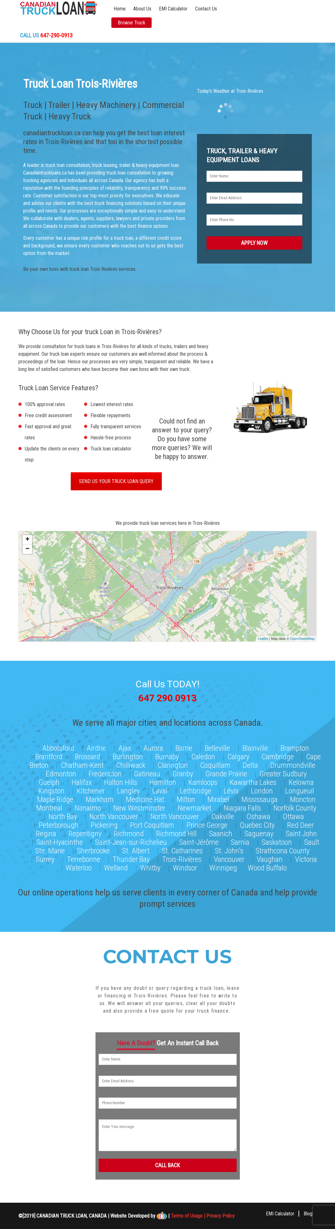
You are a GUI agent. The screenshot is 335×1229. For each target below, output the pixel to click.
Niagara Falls (242, 805)
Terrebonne (83, 856)
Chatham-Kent (82, 762)
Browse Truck (131, 23)
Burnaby (167, 754)
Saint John (301, 831)
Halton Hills (120, 779)
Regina (46, 831)
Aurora (153, 745)
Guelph (49, 779)
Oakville (222, 814)
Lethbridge (195, 788)
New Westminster (139, 805)
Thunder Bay (131, 856)
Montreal (49, 805)
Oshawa (258, 814)
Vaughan (270, 856)
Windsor (185, 865)
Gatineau (147, 771)
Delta (250, 762)
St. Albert (135, 848)
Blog (308, 1213)
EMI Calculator (173, 9)
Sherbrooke (93, 848)
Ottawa (293, 814)
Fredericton (105, 771)
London (262, 788)
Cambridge (278, 754)
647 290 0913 (167, 697)
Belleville (217, 745)
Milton (186, 797)
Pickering (104, 822)
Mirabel (218, 797)
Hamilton (162, 779)
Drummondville (292, 762)
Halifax (82, 779)
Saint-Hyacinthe (59, 839)
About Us (142, 9)
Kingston (51, 788)
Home (120, 9)
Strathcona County (283, 848)
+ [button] (27, 541)
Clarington (173, 762)
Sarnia (240, 839)
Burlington (128, 754)
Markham (100, 797)
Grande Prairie (226, 771)
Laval (160, 788)
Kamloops (202, 779)
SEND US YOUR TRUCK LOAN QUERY (116, 483)
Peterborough (58, 822)
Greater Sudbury (283, 771)
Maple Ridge (55, 797)
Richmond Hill (176, 831)
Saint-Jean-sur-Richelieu (131, 839)
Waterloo (79, 865)
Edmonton (61, 771)
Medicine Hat (145, 797)
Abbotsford (58, 745)
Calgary (238, 754)
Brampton (294, 745)
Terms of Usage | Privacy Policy (203, 1215)
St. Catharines (182, 848)
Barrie (183, 745)
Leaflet (263, 640)
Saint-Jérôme (199, 839)
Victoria (306, 856)
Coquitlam (215, 762)
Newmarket (194, 805)
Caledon (203, 754)
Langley (128, 788)
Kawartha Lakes (253, 779)
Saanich (220, 831)
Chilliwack (130, 762)
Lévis (231, 788)
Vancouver (229, 856)
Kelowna (301, 779)
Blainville (255, 745)
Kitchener (91, 788)
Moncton (303, 797)
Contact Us (206, 9)
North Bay (63, 814)
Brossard (87, 754)
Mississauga (259, 797)
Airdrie (96, 745)
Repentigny (85, 831)
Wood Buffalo (267, 865)
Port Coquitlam (152, 822)
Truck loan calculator (110, 450)
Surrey (45, 856)
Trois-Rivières (181, 856)
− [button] (27, 550)
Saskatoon (277, 839)
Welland (116, 865)
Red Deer (300, 822)
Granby (183, 771)
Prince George (207, 822)
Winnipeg (223, 865)
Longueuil (299, 788)
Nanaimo (88, 805)
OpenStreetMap (302, 640)
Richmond (129, 831)
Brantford (48, 754)
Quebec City (257, 822)
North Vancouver (113, 814)
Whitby (150, 865)
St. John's (229, 848)
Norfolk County (294, 805)
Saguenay (259, 831)
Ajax (124, 745)
